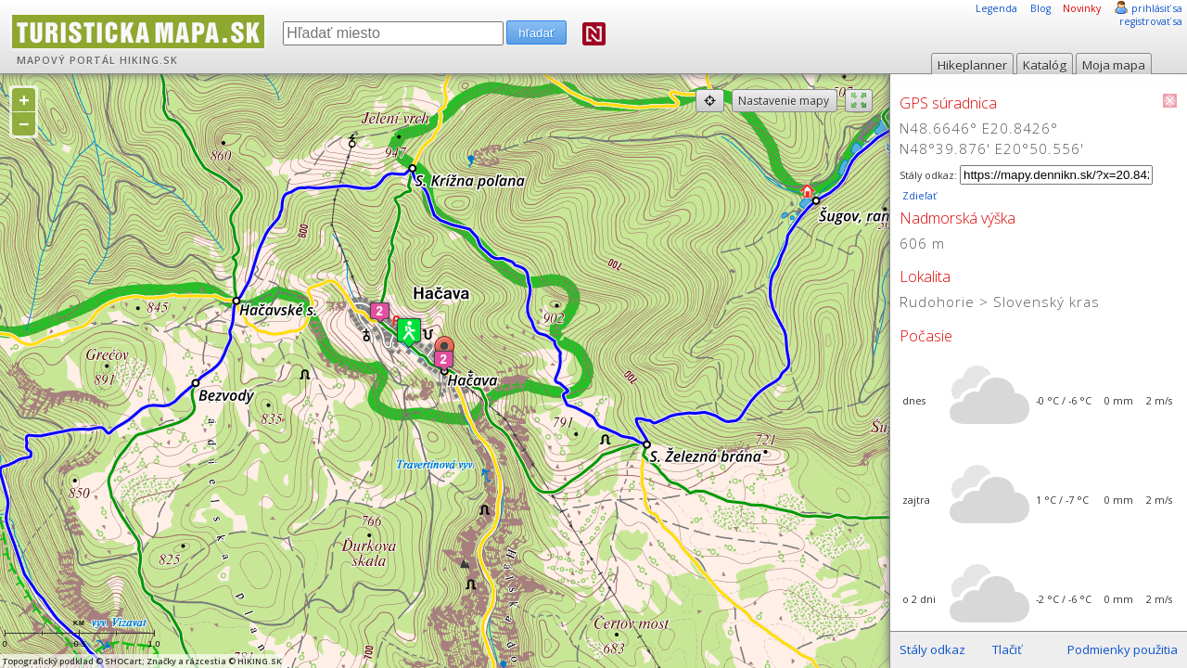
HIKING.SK (149, 60)
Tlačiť (1007, 649)
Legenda (996, 8)
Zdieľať (918, 195)
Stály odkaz (932, 649)
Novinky (1082, 8)
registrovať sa (1150, 21)
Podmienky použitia (1122, 649)
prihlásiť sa (1156, 8)
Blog (1040, 8)
